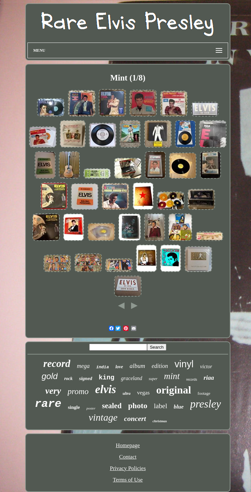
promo (78, 391)
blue (179, 407)
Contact (128, 457)
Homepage (128, 445)
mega (83, 366)
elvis (105, 389)
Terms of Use (127, 480)
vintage (103, 417)
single (74, 407)
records (191, 379)
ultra (126, 393)
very (53, 391)
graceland (131, 378)
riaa (209, 377)
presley (205, 404)
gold (50, 376)
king (106, 377)
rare (48, 404)
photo (137, 405)
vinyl (184, 364)
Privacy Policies (128, 468)
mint (172, 376)
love (119, 366)
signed (85, 378)
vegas (143, 393)
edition (160, 366)
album (137, 365)
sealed (112, 406)
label (160, 406)
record (57, 363)
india (102, 367)
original (173, 390)
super (153, 378)
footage (204, 393)
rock (68, 378)
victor (206, 366)
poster (90, 408)
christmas (160, 421)
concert (135, 418)
